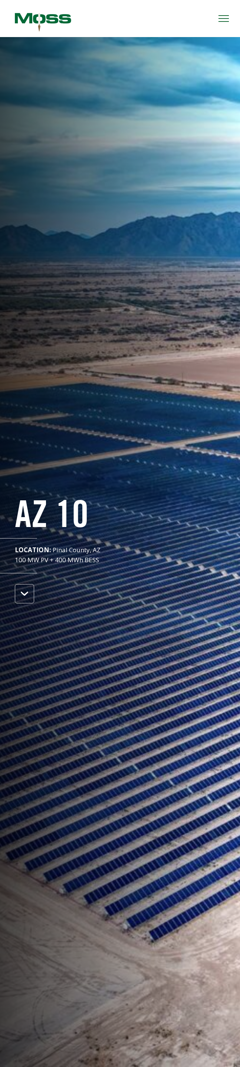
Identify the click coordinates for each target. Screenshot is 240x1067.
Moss (43, 22)
